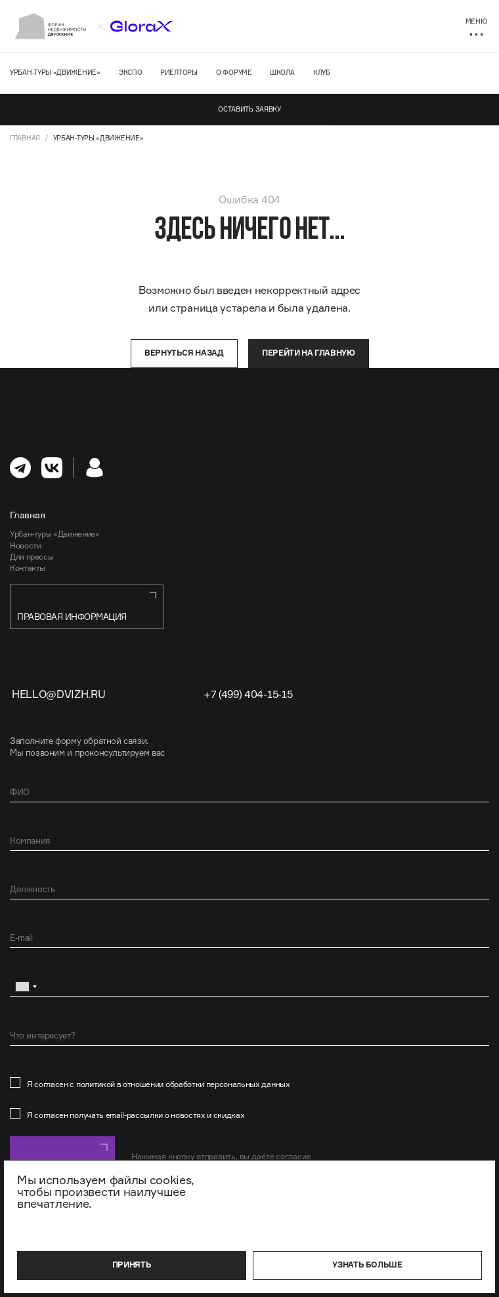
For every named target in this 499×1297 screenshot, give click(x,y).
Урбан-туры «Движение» (55, 72)
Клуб (321, 72)
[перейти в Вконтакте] (51, 467)
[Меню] (476, 26)
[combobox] (26, 987)
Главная (25, 138)
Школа (282, 72)
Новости (25, 545)
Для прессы (31, 557)
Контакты (27, 568)
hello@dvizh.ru (59, 694)
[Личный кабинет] (94, 467)
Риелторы (179, 72)
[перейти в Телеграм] (20, 467)
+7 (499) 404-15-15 (248, 694)
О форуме (234, 72)
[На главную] (50, 26)
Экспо (130, 72)
